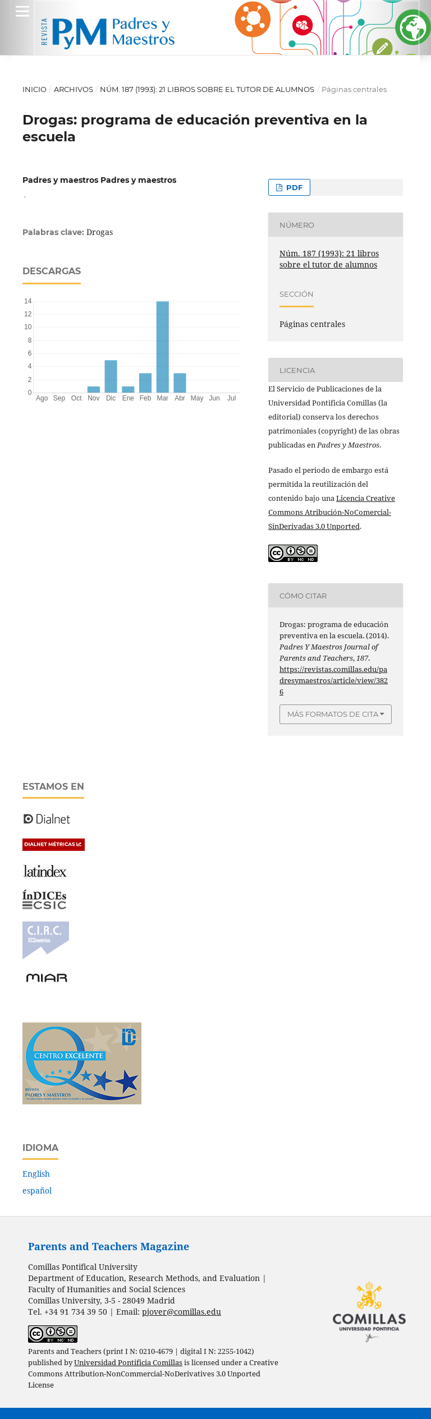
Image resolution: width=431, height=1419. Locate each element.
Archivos (73, 89)
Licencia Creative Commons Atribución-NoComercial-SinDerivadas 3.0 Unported (331, 512)
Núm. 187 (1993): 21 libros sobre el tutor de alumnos (207, 89)
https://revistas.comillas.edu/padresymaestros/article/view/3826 (333, 680)
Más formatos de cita (332, 714)
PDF (293, 187)
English (36, 1173)
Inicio (34, 89)
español (37, 1190)
